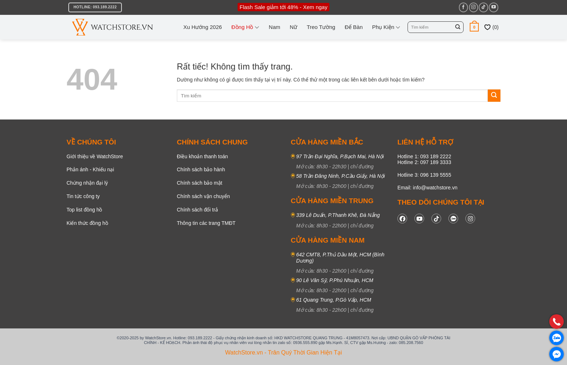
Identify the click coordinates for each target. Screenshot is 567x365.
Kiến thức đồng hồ (87, 223)
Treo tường (321, 27)
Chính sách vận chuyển (203, 196)
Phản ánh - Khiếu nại (90, 169)
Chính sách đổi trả (197, 210)
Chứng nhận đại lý (87, 183)
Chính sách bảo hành (201, 169)
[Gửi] (457, 27)
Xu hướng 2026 (202, 27)
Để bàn (354, 27)
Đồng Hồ (245, 27)
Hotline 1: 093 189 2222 (424, 156)
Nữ (293, 27)
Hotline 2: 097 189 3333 (424, 162)
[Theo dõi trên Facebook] (463, 7)
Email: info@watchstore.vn (427, 187)
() (491, 27)
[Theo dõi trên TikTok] (483, 7)
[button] (474, 27)
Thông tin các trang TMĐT (206, 223)
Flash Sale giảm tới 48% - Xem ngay (284, 7)
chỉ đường (362, 166)
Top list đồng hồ (84, 210)
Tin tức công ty (83, 196)
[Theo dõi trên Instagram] (473, 7)
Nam (274, 27)
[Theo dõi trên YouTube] (493, 7)
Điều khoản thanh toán (202, 156)
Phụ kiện (386, 27)
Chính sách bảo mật (199, 183)
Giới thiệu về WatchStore (95, 156)
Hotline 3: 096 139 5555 (424, 175)
